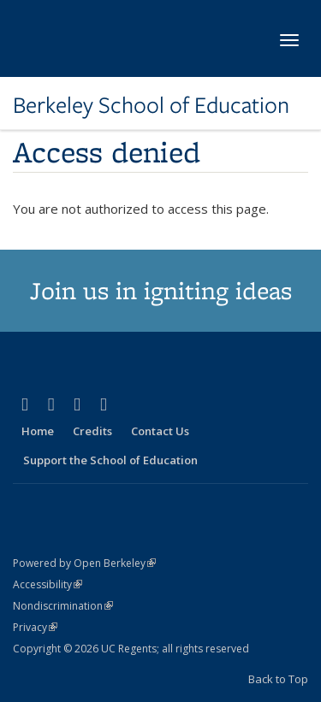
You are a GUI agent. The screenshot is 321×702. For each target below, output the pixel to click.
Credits (92, 431)
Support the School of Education (110, 460)
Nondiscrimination (63, 606)
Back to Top (278, 679)
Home (37, 431)
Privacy (35, 627)
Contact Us (160, 431)
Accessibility (47, 584)
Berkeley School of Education (151, 105)
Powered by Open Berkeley (84, 563)
